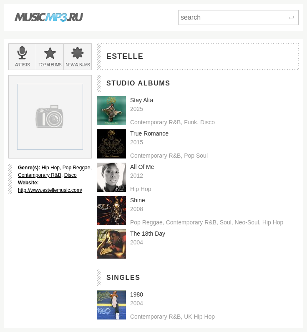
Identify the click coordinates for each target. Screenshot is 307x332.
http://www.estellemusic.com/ (50, 190)
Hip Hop (51, 168)
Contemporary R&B (39, 175)
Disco (70, 175)
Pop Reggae (77, 168)
